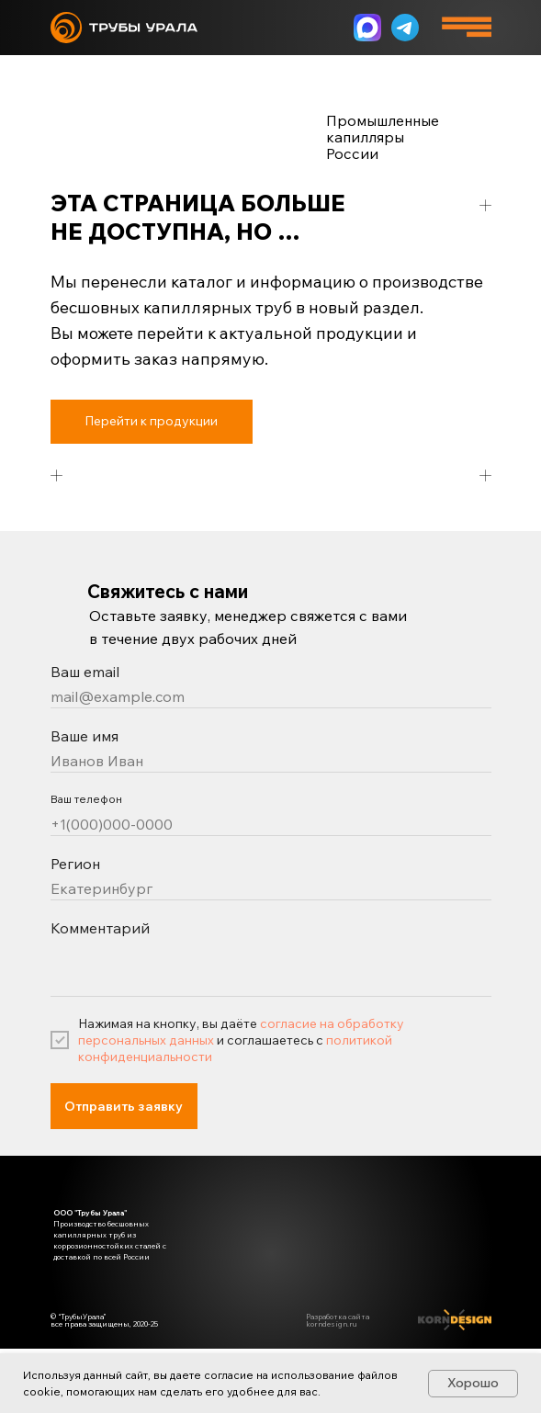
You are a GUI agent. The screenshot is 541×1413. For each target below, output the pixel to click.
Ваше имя (84, 736)
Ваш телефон (86, 799)
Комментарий (100, 928)
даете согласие (212, 1375)
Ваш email (85, 671)
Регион (75, 863)
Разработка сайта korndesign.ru (337, 1320)
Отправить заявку (123, 1106)
